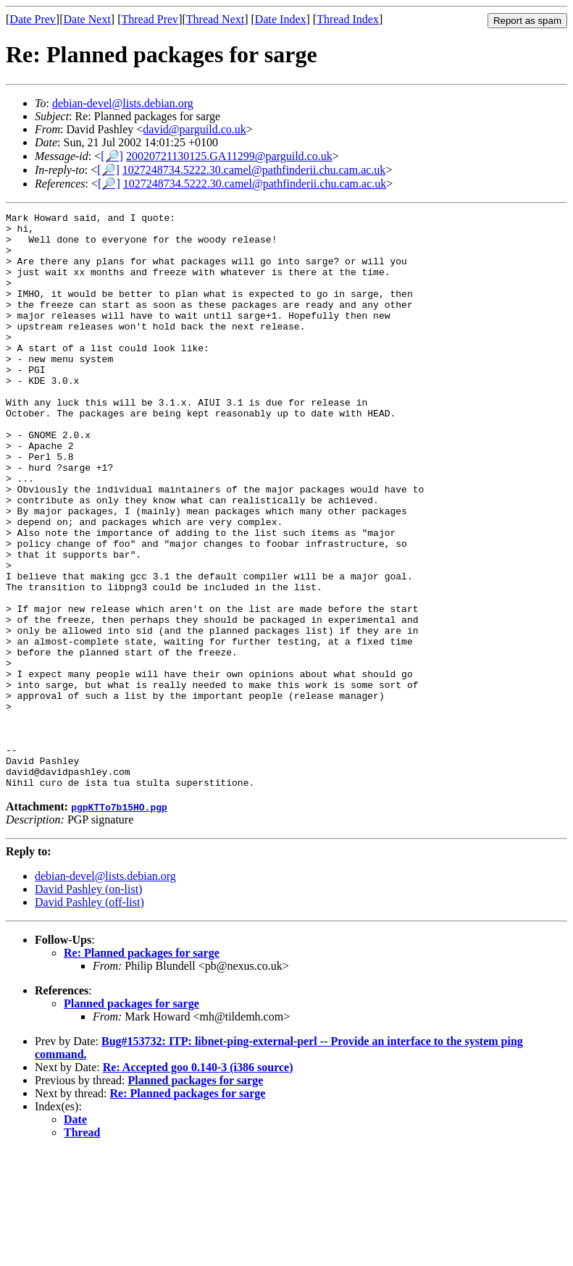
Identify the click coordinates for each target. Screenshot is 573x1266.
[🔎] (112, 156)
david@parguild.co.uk (194, 129)
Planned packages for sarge (131, 1118)
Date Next (87, 19)
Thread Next (215, 19)
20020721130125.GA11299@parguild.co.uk (229, 156)
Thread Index (348, 19)
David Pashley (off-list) (89, 1017)
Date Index (280, 19)
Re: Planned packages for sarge (141, 1068)
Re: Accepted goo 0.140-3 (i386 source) (198, 1182)
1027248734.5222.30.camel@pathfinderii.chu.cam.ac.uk (254, 170)
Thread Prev (149, 19)
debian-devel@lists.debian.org (122, 103)
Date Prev (32, 19)
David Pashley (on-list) (88, 1004)
